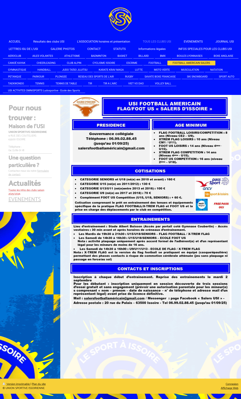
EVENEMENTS (24, 199)
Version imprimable (16, 384)
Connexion (232, 384)
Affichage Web (229, 388)
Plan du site (39, 384)
